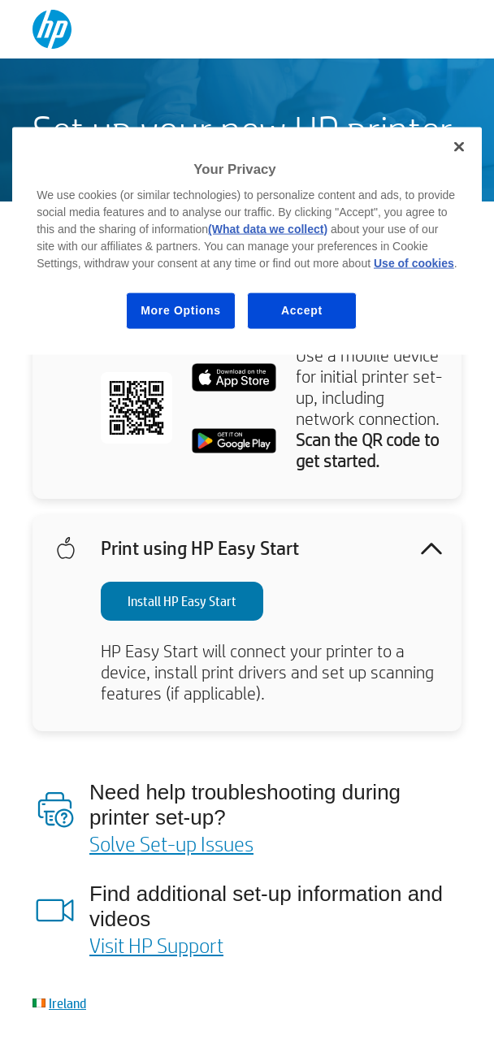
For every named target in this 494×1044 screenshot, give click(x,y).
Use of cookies (414, 263)
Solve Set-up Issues (171, 843)
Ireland (67, 1003)
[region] (247, 240)
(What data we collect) (267, 229)
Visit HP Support (156, 945)
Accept (302, 310)
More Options (181, 310)
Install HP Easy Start (182, 600)
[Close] (459, 146)
